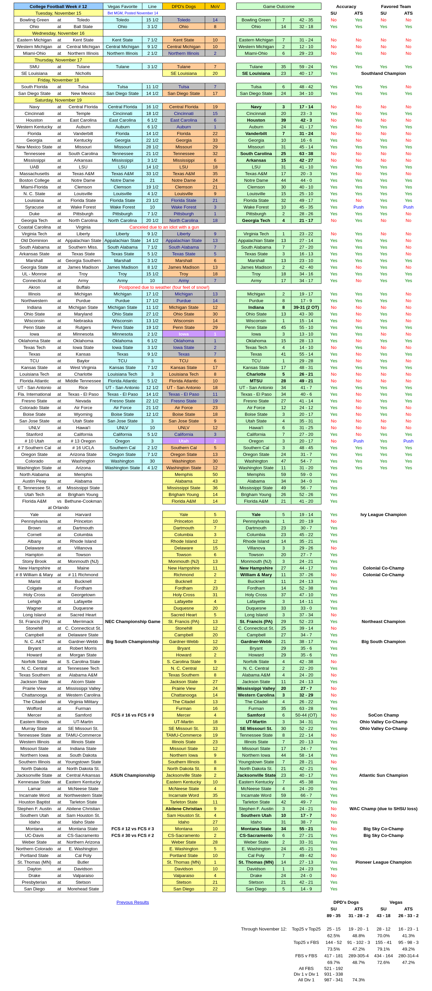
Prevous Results (133, 902)
